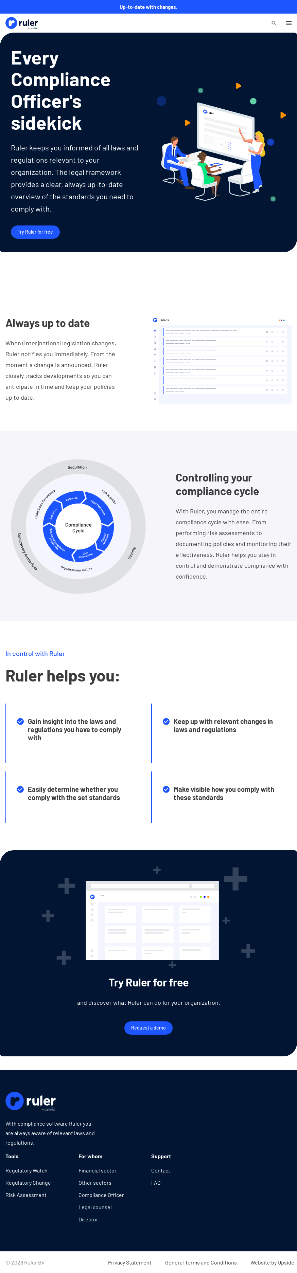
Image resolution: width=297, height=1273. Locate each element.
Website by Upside (272, 1262)
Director (88, 1219)
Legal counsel (95, 1207)
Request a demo (148, 1028)
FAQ (155, 1182)
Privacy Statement (130, 1262)
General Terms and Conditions (201, 1262)
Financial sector (97, 1170)
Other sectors (94, 1182)
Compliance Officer (101, 1195)
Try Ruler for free (35, 232)
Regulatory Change (28, 1182)
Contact (160, 1170)
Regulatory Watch (26, 1170)
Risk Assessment (26, 1195)
